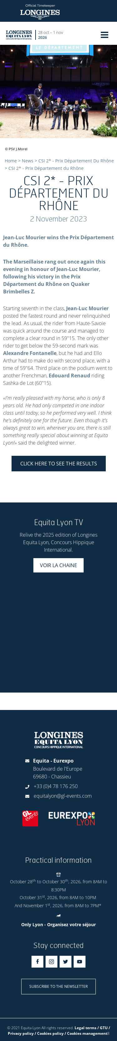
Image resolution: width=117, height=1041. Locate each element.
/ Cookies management (86, 1033)
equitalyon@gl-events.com (63, 795)
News (27, 161)
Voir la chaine (58, 565)
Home (11, 161)
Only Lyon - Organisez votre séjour (58, 924)
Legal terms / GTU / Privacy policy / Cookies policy (59, 1030)
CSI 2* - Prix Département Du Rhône (76, 161)
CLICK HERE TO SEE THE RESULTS (58, 463)
